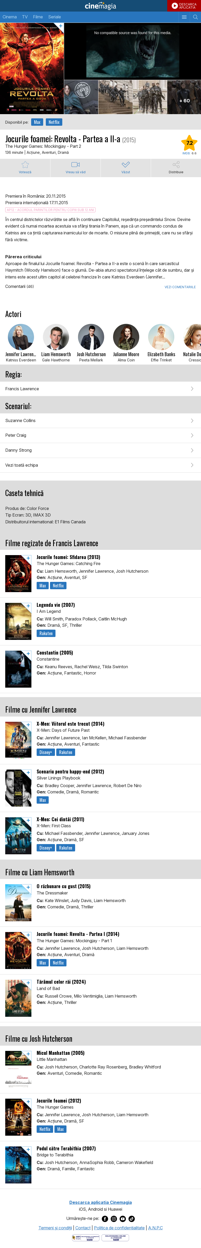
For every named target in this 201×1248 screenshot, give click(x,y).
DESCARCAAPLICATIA (188, 5)
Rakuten (46, 633)
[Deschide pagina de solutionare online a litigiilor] (115, 1237)
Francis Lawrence (22, 388)
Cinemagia (100, 6)
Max (37, 122)
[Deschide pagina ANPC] (85, 1237)
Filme (38, 16)
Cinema (10, 16)
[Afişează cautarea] (195, 17)
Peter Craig (15, 435)
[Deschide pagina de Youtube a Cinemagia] (123, 1218)
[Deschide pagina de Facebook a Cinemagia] (105, 1218)
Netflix (54, 122)
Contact (83, 1227)
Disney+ (46, 752)
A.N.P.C (155, 1227)
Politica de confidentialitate (119, 1227)
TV (25, 16)
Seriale (54, 16)
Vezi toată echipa (21, 465)
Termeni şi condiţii (55, 1227)
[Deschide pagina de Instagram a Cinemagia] (114, 1218)
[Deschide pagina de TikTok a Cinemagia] (132, 1218)
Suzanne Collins (20, 420)
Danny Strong (18, 450)
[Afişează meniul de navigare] (184, 17)
